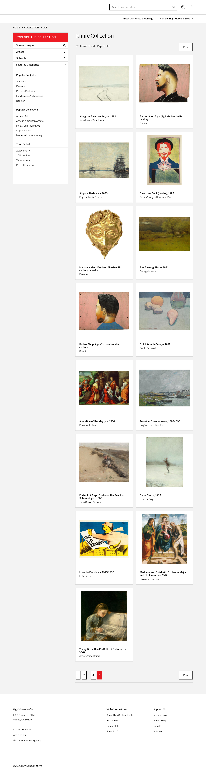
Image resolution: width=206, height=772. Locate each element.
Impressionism (24, 130)
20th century (23, 155)
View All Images (41, 45)
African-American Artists (30, 120)
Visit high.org (19, 735)
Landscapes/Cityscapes (29, 96)
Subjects (41, 58)
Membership (160, 715)
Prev (185, 47)
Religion (20, 100)
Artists (41, 51)
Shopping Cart (114, 731)
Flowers (20, 86)
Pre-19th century (25, 165)
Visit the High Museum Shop (176, 18)
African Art (22, 116)
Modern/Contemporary (29, 135)
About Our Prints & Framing (138, 18)
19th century (23, 160)
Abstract (21, 81)
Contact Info (113, 726)
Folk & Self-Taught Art (28, 125)
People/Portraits (25, 91)
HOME (16, 27)
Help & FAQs (113, 720)
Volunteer (159, 731)
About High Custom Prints (120, 715)
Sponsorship (160, 720)
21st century (23, 150)
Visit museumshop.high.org (27, 740)
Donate (157, 726)
